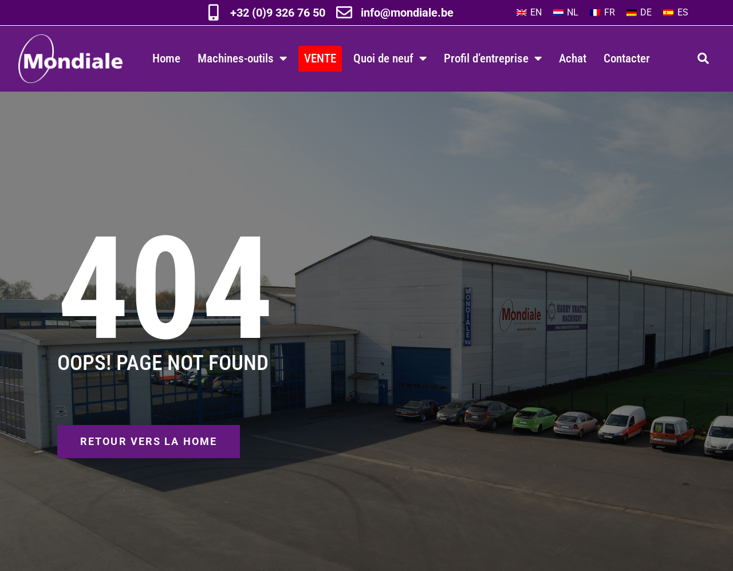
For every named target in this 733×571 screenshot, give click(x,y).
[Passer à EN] (529, 13)
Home (166, 58)
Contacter (627, 58)
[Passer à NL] (565, 13)
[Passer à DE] (639, 13)
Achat (572, 58)
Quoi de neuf (390, 58)
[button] (703, 58)
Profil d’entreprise (493, 58)
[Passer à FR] (602, 13)
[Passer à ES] (675, 13)
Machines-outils (242, 58)
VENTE (320, 58)
